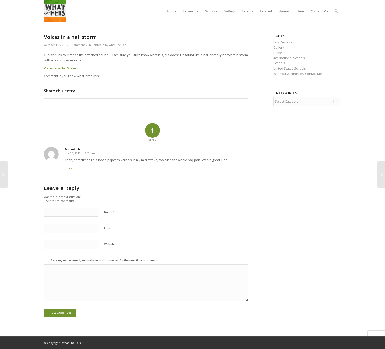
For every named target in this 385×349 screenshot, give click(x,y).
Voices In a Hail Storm (60, 68)
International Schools (289, 58)
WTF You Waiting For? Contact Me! (298, 73)
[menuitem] (171, 11)
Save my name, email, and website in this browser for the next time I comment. (104, 260)
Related (97, 45)
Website (109, 244)
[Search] (336, 11)
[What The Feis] (55, 11)
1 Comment (77, 45)
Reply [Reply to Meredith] (68, 168)
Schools (279, 63)
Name (109, 212)
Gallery (278, 47)
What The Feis (117, 45)
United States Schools (289, 68)
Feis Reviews (282, 42)
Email (109, 228)
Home (277, 52)
